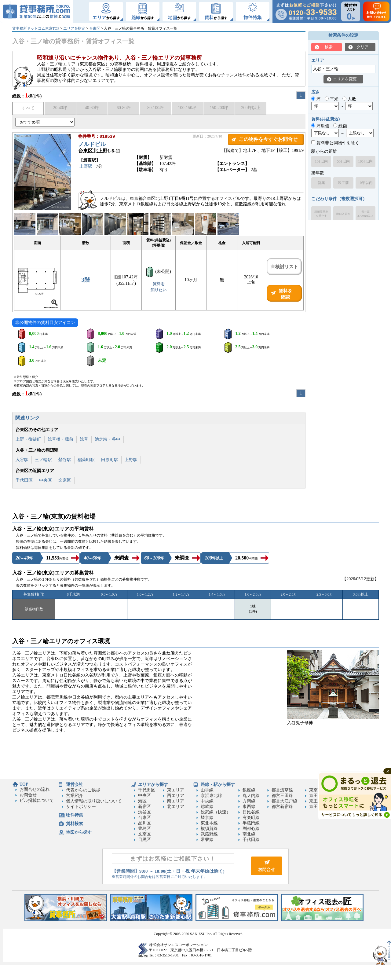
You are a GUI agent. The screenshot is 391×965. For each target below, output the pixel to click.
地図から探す (79, 832)
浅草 (84, 439)
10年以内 (365, 183)
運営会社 (74, 784)
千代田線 (251, 839)
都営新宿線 (282, 806)
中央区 (45, 480)
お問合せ (28, 795)
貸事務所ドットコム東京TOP (35, 28)
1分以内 (321, 161)
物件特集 (74, 815)
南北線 (249, 834)
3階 (86, 280)
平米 (331, 99)
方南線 (249, 801)
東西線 (249, 806)
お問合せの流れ (34, 789)
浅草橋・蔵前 (60, 439)
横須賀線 (209, 828)
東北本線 (209, 823)
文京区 (64, 480)
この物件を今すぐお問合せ (268, 139)
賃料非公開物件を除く (335, 143)
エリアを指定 (74, 28)
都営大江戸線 (284, 801)
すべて (28, 108)
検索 (329, 47)
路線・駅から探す (218, 784)
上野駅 (85, 167)
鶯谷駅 (64, 459)
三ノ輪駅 (43, 459)
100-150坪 (187, 107)
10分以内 (365, 161)
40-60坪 (92, 107)
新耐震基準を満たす (321, 213)
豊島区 (144, 828)
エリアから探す (153, 784)
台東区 (94, 28)
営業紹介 (74, 795)
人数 (349, 99)
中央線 (207, 801)
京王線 (315, 795)
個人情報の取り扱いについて (94, 801)
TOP (24, 784)
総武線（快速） (216, 812)
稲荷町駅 (86, 459)
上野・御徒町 (28, 439)
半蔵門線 (251, 823)
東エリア (175, 790)
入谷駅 (22, 459)
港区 (142, 801)
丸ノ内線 (251, 795)
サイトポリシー (81, 806)
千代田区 (24, 480)
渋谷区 (144, 812)
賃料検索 (74, 823)
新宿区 (144, 806)
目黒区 (144, 839)
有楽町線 (251, 817)
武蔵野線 (209, 834)
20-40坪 (60, 107)
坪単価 (320, 126)
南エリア (175, 801)
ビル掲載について (37, 800)
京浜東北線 (211, 795)
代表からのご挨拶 (83, 790)
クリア (362, 47)
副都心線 (251, 828)
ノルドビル (92, 145)
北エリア (175, 806)
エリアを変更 (345, 79)
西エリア (175, 795)
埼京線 (207, 817)
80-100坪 (155, 107)
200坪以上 (251, 107)
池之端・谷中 (107, 439)
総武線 (207, 806)
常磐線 (207, 839)
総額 (340, 126)
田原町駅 (109, 459)
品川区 (144, 823)
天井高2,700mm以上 (365, 213)
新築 (321, 183)
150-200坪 (219, 107)
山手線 (207, 790)
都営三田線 (282, 795)
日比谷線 (251, 812)
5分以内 (343, 161)
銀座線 (249, 790)
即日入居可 (343, 213)
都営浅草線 (282, 790)
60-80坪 (124, 107)
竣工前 (343, 183)
